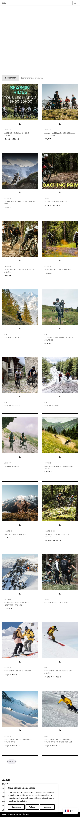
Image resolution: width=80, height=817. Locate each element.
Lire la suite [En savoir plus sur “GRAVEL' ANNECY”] (20, 457)
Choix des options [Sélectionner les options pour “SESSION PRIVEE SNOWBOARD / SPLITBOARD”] (20, 730)
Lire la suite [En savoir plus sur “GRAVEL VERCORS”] (60, 396)
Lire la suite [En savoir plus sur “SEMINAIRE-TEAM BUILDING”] (60, 594)
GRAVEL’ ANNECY (11, 466)
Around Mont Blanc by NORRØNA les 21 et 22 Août (59, 134)
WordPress (24, 814)
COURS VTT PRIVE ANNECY (55, 202)
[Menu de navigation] (75, 3)
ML (3, 805)
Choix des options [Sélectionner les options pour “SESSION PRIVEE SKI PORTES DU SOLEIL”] (60, 662)
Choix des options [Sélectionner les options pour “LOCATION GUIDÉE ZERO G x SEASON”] (60, 525)
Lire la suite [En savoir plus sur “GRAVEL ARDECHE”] (20, 396)
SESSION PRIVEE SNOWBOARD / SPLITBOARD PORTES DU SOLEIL (58, 740)
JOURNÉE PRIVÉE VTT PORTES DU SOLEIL (58, 467)
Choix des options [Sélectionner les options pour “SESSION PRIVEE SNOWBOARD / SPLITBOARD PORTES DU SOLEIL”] (60, 730)
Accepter (47, 807)
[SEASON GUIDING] (4, 3)
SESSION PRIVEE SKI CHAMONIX (17, 671)
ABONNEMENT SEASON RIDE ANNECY (16, 134)
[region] (31, 798)
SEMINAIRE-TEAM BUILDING (56, 603)
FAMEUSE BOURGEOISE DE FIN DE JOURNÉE (58, 339)
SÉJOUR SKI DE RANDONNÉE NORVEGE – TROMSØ (16, 604)
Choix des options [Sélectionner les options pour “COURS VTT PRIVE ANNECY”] (60, 192)
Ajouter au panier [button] (60, 124)
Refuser (32, 807)
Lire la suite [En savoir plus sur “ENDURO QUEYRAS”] (20, 328)
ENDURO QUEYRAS (12, 338)
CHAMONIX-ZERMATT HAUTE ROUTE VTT (19, 203)
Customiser (16, 807)
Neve (4, 814)
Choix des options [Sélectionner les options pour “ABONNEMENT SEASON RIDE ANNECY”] (20, 124)
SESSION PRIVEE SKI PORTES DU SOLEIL (58, 672)
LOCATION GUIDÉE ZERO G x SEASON (56, 535)
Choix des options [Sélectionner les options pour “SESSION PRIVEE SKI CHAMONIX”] (20, 662)
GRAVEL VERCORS (52, 406)
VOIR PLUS (11, 761)
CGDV (4, 810)
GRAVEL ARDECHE (12, 406)
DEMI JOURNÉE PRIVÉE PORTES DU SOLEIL (19, 271)
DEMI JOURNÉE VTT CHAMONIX (57, 270)
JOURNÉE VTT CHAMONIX (15, 534)
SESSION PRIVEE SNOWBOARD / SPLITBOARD (18, 740)
